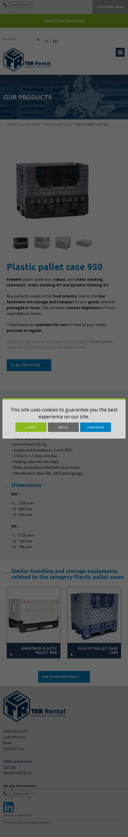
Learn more (95, 427)
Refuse (63, 427)
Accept (31, 427)
